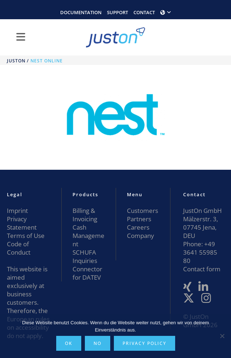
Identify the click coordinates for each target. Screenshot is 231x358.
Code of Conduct (18, 248)
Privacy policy (144, 343)
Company (140, 235)
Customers (142, 210)
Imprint (17, 210)
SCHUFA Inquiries (85, 256)
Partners (139, 219)
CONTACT (144, 12)
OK (69, 343)
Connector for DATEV (87, 273)
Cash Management (88, 235)
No (98, 343)
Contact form (201, 269)
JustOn (16, 61)
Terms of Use (26, 235)
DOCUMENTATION (81, 12)
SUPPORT (117, 12)
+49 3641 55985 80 (200, 252)
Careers (138, 227)
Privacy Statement (22, 223)
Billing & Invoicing (85, 214)
